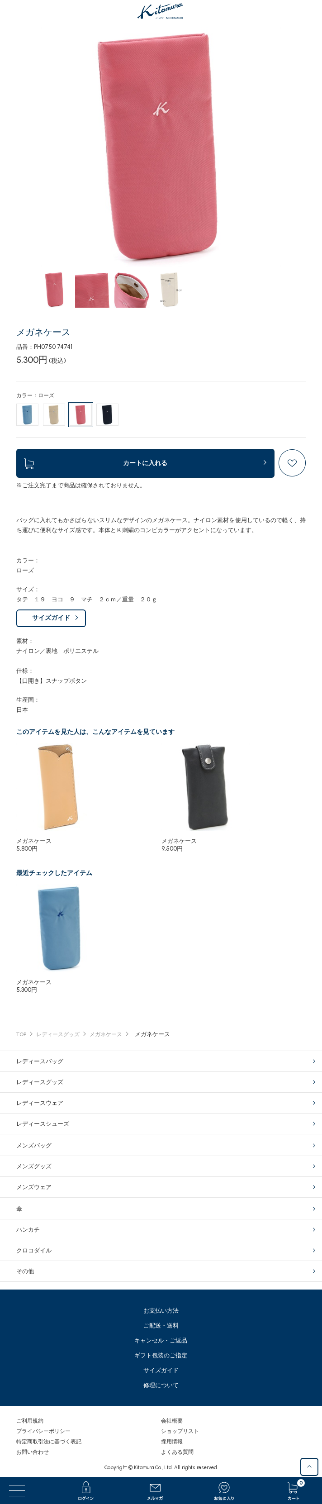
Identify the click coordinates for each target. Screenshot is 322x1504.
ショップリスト (180, 1431)
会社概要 (172, 1421)
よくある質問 (177, 1452)
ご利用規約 (29, 1421)
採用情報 (172, 1441)
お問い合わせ (32, 1452)
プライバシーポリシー (43, 1431)
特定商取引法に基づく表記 (48, 1441)
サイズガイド (51, 618)
